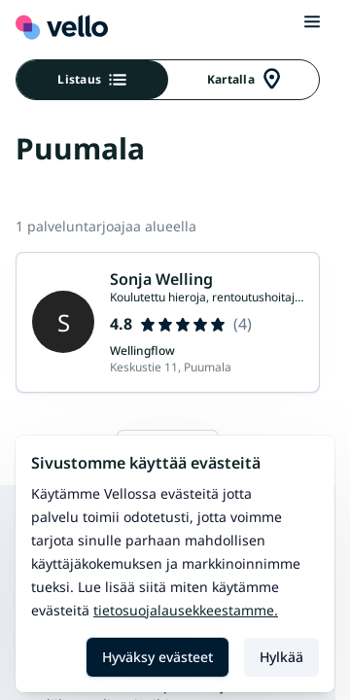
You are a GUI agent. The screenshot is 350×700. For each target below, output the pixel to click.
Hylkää (281, 657)
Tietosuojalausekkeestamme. (185, 610)
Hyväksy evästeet (157, 657)
